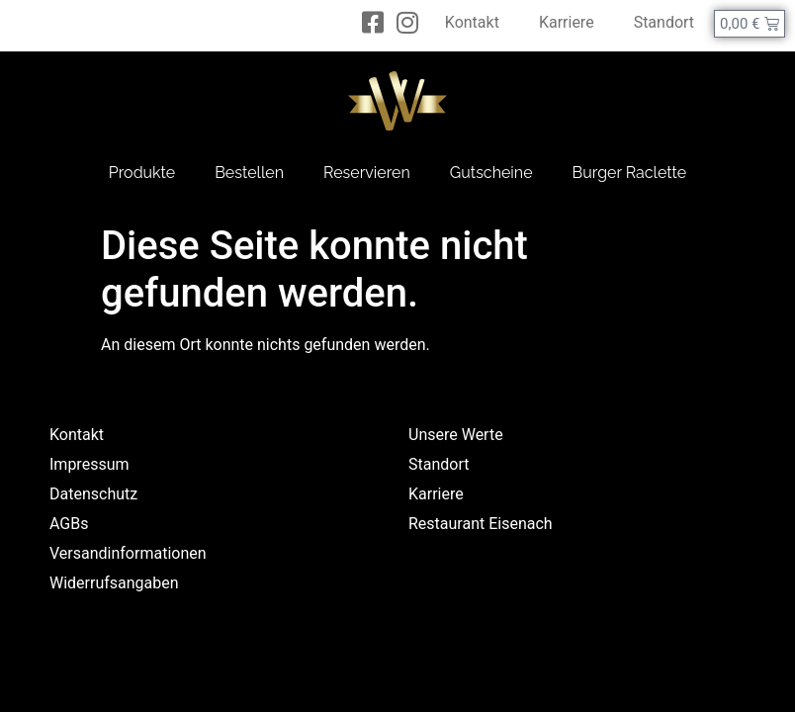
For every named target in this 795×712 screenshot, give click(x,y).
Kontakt (472, 22)
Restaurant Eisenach (480, 523)
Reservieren (366, 172)
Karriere (566, 22)
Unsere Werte (455, 434)
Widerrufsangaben (114, 583)
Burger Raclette (630, 172)
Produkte (142, 172)
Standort (664, 22)
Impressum (89, 464)
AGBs (68, 523)
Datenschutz (93, 494)
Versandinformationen (128, 553)
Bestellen (249, 172)
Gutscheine (491, 172)
